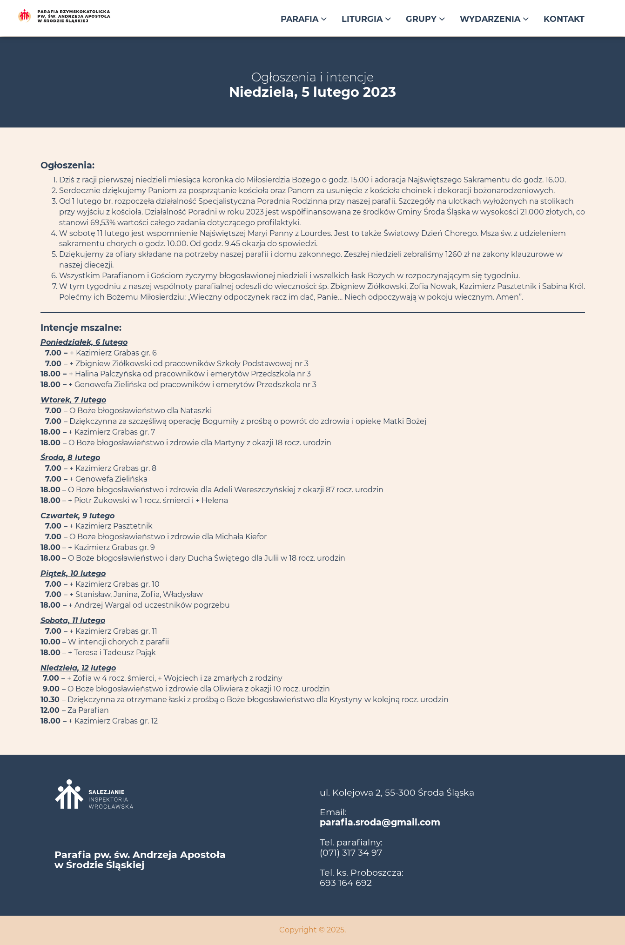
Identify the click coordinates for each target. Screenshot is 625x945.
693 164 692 (346, 882)
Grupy (425, 19)
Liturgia (366, 19)
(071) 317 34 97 (351, 852)
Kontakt (564, 19)
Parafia (304, 19)
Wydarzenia (494, 19)
